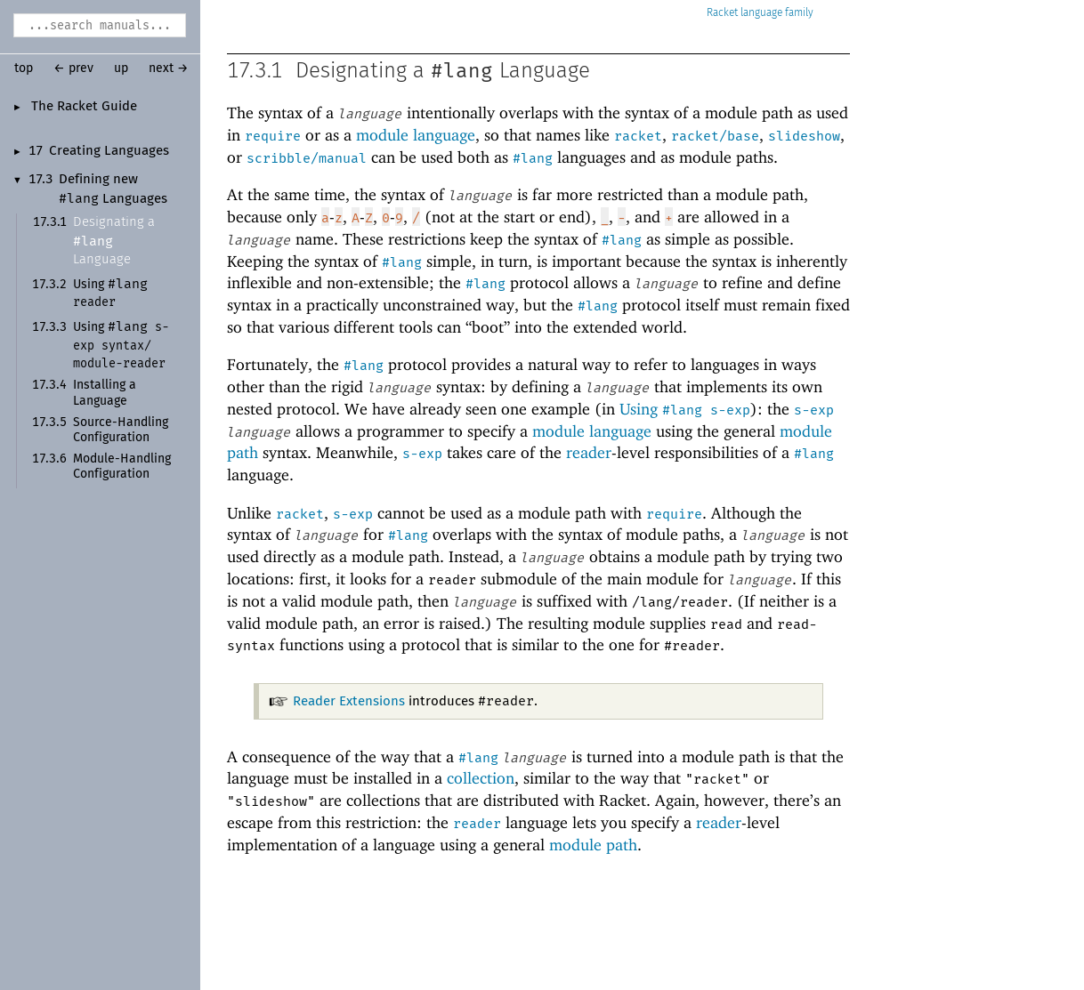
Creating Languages (109, 151)
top (23, 68)
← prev (73, 68)
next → (169, 68)
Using (121, 345)
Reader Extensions (349, 701)
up (121, 68)
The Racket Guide (84, 107)
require (273, 136)
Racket (760, 13)
